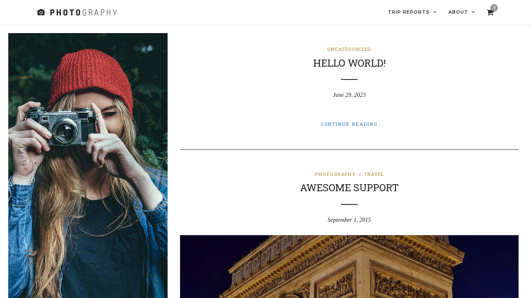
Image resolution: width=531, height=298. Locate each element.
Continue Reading (349, 124)
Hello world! (349, 63)
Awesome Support (349, 188)
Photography (335, 174)
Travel (374, 174)
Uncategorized (349, 49)
